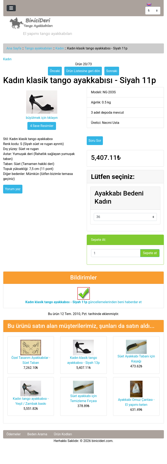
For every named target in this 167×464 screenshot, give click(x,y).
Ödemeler (13, 434)
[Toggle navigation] (11, 8)
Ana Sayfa (13, 48)
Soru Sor (95, 141)
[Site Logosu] (30, 23)
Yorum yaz (13, 189)
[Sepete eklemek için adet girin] (115, 253)
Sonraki (111, 71)
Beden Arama (37, 434)
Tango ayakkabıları (38, 48)
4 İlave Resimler (41, 126)
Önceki (55, 71)
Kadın (59, 48)
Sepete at (150, 253)
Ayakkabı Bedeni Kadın (119, 197)
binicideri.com (102, 441)
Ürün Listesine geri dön (83, 71)
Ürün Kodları (63, 434)
